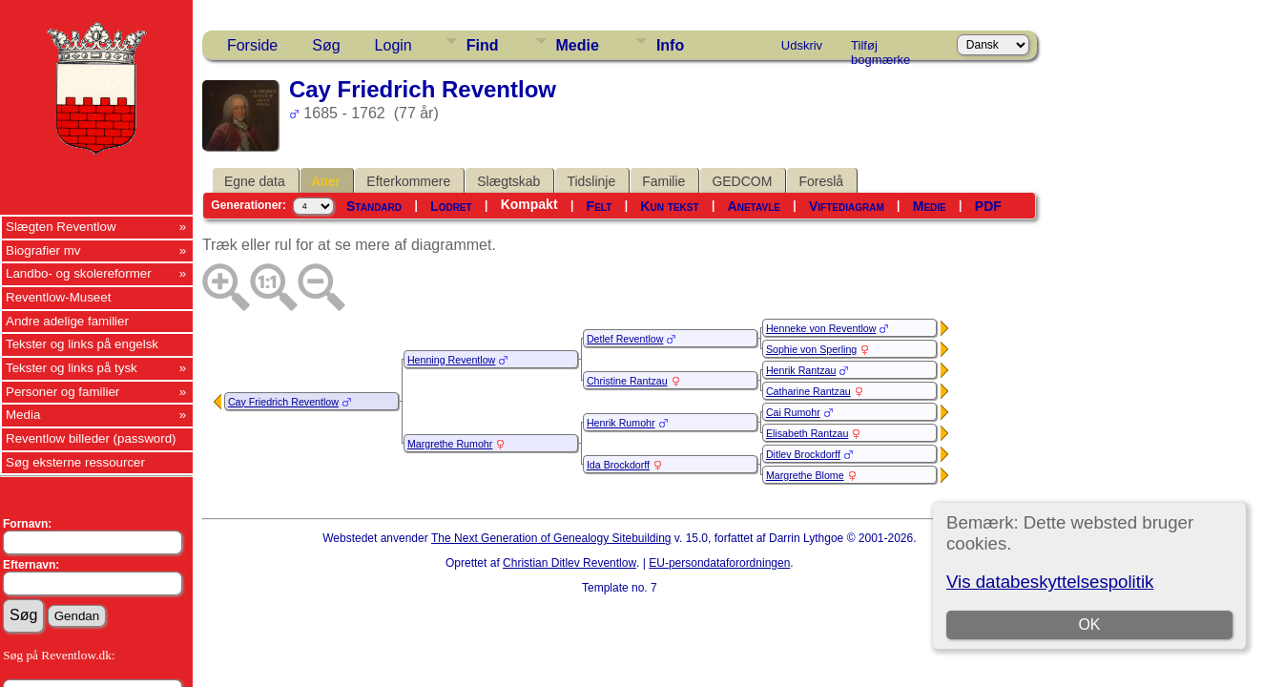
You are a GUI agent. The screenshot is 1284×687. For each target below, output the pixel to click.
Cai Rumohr (793, 412)
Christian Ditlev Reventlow (569, 563)
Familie (663, 181)
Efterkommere (408, 181)
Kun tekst (669, 206)
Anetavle (754, 206)
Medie (577, 45)
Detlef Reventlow (625, 338)
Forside (252, 45)
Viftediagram (846, 206)
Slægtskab (508, 181)
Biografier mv (43, 250)
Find (482, 45)
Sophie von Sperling (811, 349)
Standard (374, 206)
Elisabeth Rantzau (807, 433)
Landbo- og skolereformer (79, 273)
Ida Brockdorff (618, 464)
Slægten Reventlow (61, 226)
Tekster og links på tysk (71, 368)
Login (393, 45)
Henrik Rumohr (621, 422)
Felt (599, 206)
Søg (326, 45)
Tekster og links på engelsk (82, 344)
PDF (988, 206)
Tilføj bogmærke (880, 48)
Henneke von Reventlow (821, 328)
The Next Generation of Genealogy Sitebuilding (551, 538)
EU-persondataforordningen (719, 563)
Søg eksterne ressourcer (75, 462)
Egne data (254, 181)
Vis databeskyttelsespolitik (1049, 582)
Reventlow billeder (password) (91, 438)
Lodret (451, 206)
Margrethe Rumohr (449, 443)
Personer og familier (62, 392)
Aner (326, 181)
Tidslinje (591, 181)
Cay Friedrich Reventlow (283, 401)
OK (1089, 624)
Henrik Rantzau (801, 370)
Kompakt (529, 204)
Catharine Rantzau (808, 391)
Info (670, 45)
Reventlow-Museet (58, 297)
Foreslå (820, 181)
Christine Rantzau (627, 380)
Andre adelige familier (67, 321)
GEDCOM (742, 181)
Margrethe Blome (805, 475)
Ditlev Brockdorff (803, 454)
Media (23, 414)
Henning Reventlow (451, 359)
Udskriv (801, 45)
